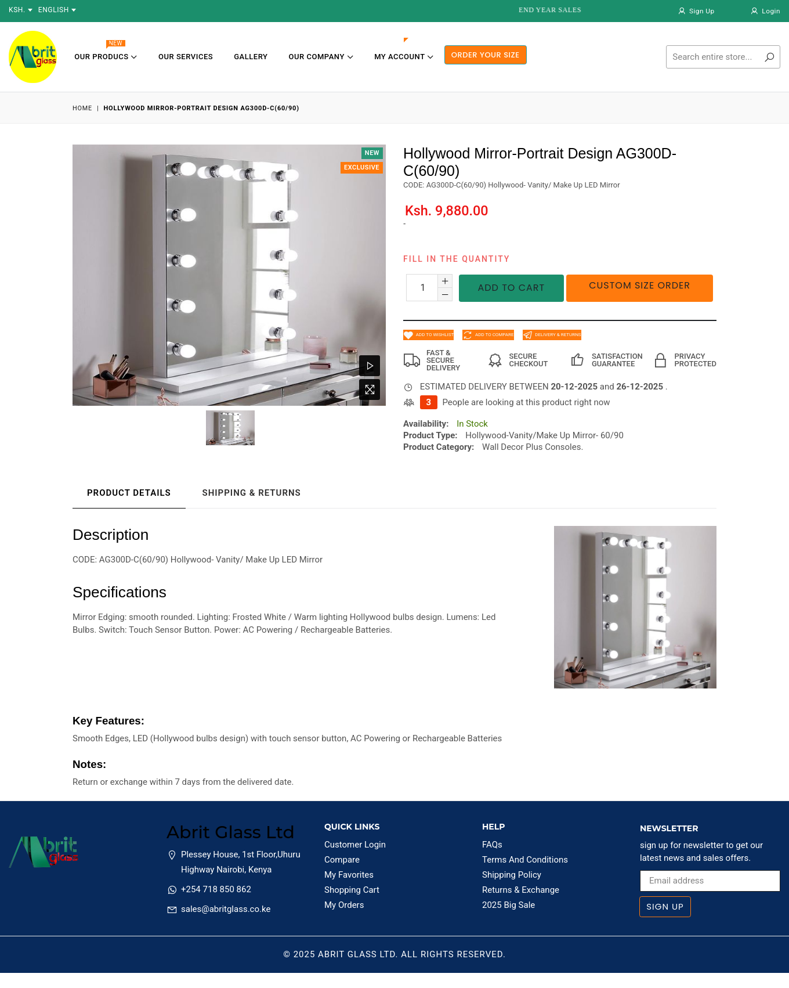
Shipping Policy (511, 875)
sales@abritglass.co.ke (225, 909)
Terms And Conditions (525, 859)
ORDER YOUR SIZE (485, 54)
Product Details (129, 493)
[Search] (723, 56)
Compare (342, 859)
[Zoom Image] (369, 389)
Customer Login (355, 844)
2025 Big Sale (508, 905)
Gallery (250, 56)
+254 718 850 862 (216, 889)
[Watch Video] (369, 365)
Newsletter (669, 829)
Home (82, 108)
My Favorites (349, 875)
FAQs (492, 844)
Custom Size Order (639, 285)
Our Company (321, 56)
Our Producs (105, 53)
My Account (403, 56)
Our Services (185, 56)
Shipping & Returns (251, 493)
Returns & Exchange (520, 890)
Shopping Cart (351, 890)
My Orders (344, 905)
